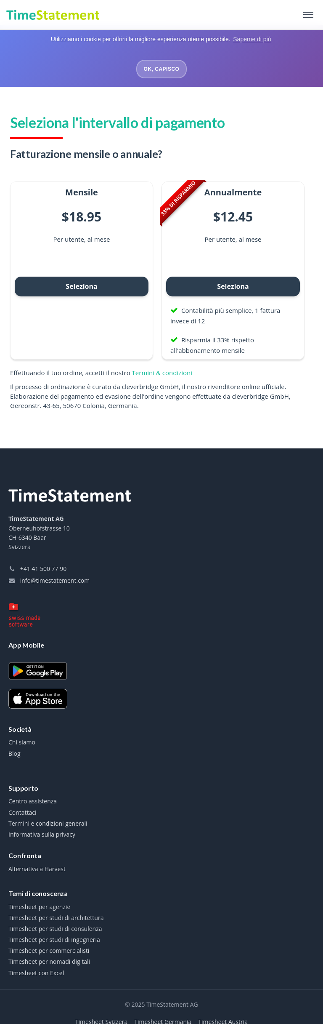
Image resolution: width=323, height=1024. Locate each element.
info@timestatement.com (49, 580)
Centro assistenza (32, 800)
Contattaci (22, 812)
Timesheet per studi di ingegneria (54, 939)
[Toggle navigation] (308, 14)
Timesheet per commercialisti (48, 950)
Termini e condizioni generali (47, 823)
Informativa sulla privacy (41, 833)
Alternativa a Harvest (37, 868)
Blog (14, 753)
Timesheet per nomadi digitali (49, 961)
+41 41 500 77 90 (37, 568)
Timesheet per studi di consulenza (55, 928)
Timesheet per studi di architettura (55, 917)
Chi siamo (21, 741)
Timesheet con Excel (36, 972)
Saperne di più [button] (252, 39)
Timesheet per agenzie (39, 906)
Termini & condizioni (162, 372)
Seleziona (81, 285)
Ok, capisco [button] (162, 69)
